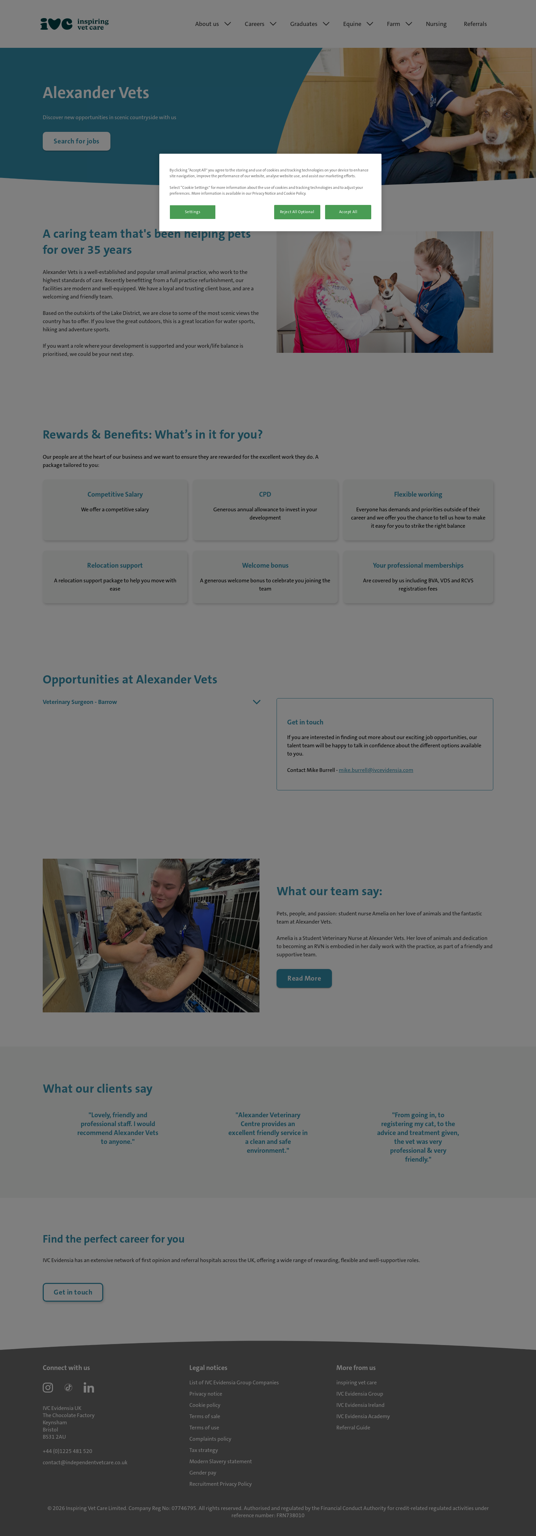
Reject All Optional (297, 212)
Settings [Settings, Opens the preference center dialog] (193, 212)
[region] (270, 192)
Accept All (348, 212)
